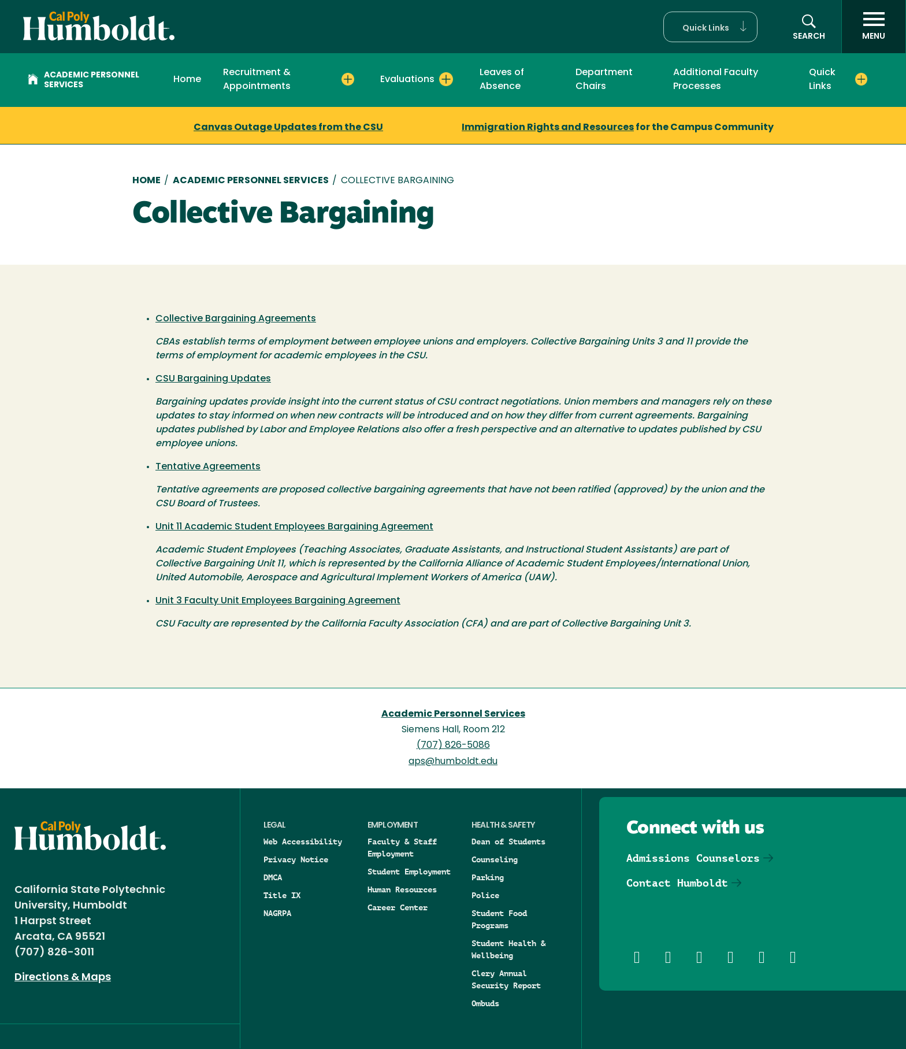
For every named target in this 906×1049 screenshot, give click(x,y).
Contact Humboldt (677, 883)
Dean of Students (508, 841)
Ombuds (485, 1003)
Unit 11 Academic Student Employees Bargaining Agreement (294, 527)
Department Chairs (604, 79)
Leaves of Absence (502, 79)
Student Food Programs (499, 919)
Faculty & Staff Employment (402, 847)
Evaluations (407, 79)
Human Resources (402, 889)
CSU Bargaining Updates (213, 379)
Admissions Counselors (693, 858)
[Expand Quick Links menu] (861, 79)
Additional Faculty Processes (715, 79)
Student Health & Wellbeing (508, 949)
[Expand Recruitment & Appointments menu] (347, 79)
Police (485, 895)
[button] (710, 27)
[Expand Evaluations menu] (446, 79)
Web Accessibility (302, 841)
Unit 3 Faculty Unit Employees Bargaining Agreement (277, 601)
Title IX (281, 895)
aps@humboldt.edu (453, 761)
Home (187, 79)
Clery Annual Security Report (506, 979)
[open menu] (873, 26)
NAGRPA (277, 913)
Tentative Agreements (208, 467)
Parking (487, 877)
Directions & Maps (62, 977)
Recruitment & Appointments (257, 79)
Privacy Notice (295, 859)
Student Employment (409, 871)
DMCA (272, 877)
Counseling (494, 859)
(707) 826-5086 (453, 745)
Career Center (397, 907)
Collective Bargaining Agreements (235, 319)
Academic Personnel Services (83, 80)
